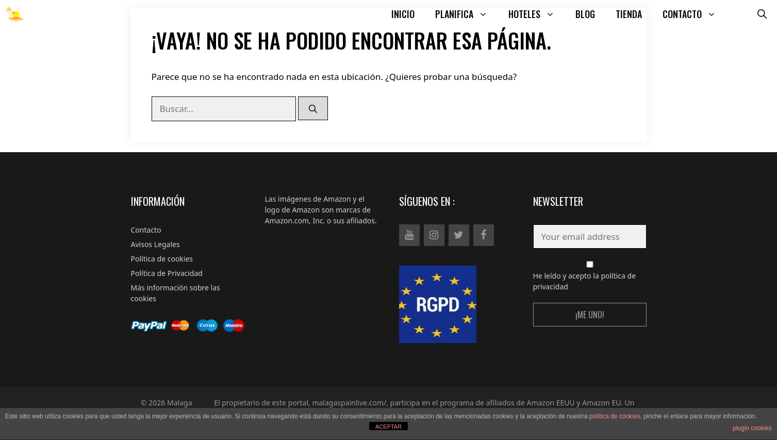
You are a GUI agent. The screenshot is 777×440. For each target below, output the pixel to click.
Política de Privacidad (167, 273)
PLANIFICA (466, 14)
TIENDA (629, 14)
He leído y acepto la (590, 276)
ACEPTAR (388, 426)
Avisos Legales (155, 244)
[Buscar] (313, 108)
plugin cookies (752, 428)
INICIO (403, 14)
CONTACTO (694, 14)
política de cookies (614, 416)
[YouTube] (409, 235)
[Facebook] (483, 235)
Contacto (146, 230)
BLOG (585, 14)
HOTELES (536, 14)
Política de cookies (162, 259)
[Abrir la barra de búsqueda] (762, 14)
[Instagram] (434, 235)
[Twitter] (459, 235)
